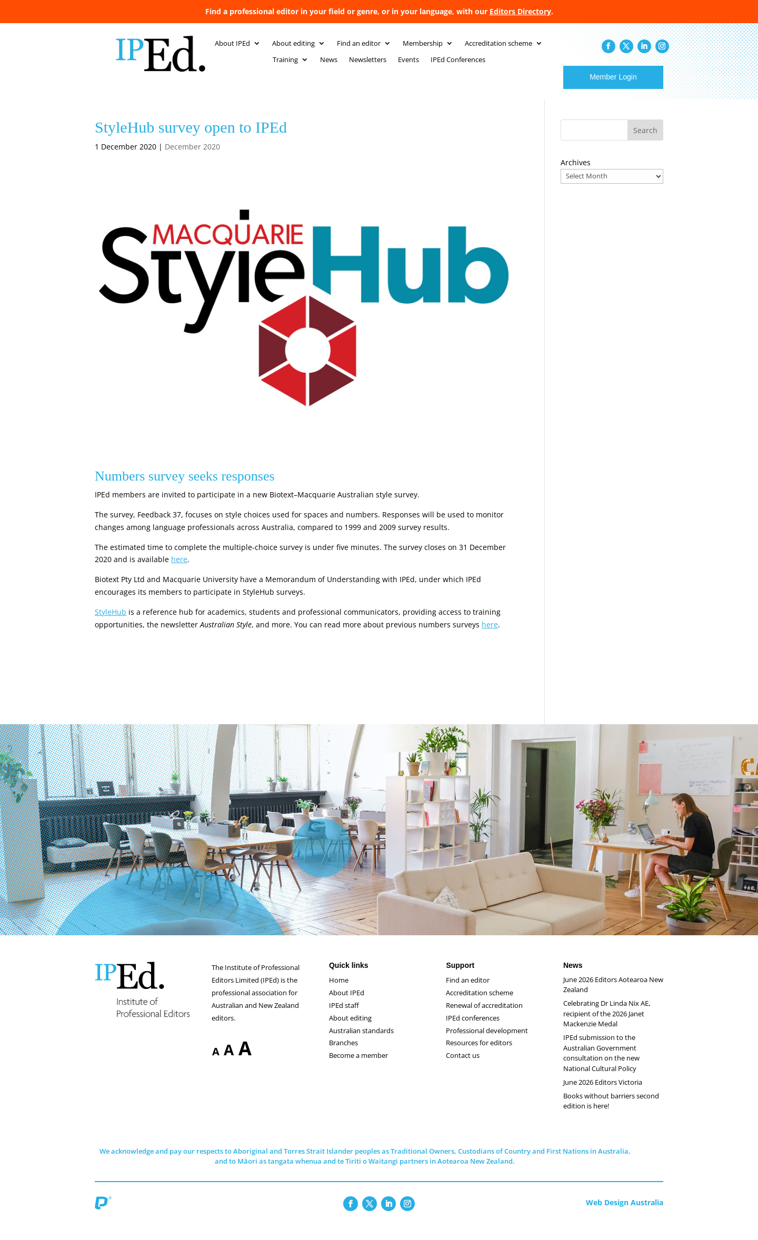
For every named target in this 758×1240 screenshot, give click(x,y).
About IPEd (346, 1003)
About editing (350, 1028)
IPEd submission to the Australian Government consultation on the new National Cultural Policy (601, 1063)
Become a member (358, 1066)
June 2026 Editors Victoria (602, 1092)
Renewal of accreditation (484, 1016)
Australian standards (361, 1041)
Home (338, 990)
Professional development (487, 1041)
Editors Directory (520, 11)
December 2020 (192, 157)
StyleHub (110, 622)
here (179, 570)
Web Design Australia (624, 1213)
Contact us (463, 1066)
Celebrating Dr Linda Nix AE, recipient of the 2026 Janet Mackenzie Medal (606, 1024)
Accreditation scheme (479, 1003)
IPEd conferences (473, 1028)
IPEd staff (344, 1016)
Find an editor (468, 990)
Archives (576, 173)
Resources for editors (479, 1053)
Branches (343, 1053)
